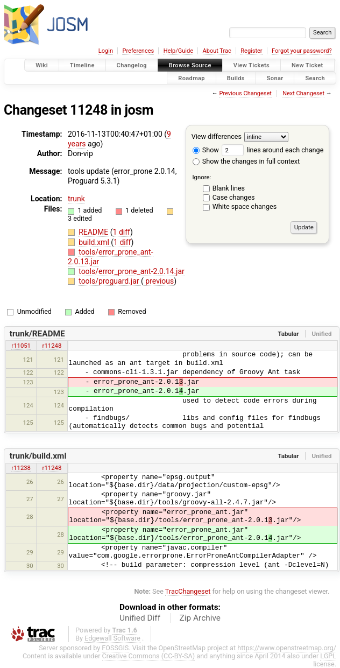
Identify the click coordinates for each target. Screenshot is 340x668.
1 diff (122, 232)
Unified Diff (139, 618)
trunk (76, 198)
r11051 (21, 345)
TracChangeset (188, 591)
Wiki (42, 65)
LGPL (328, 656)
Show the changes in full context (246, 161)
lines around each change (272, 150)
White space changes (244, 206)
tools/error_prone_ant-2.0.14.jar (132, 271)
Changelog (132, 65)
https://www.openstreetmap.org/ (286, 648)
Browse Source (190, 65)
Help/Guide (178, 50)
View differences (217, 136)
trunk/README (37, 334)
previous (159, 281)
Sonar (275, 77)
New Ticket (307, 65)
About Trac (217, 50)
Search (315, 77)
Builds (236, 77)
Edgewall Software (112, 638)
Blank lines (228, 188)
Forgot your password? (302, 50)
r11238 (21, 468)
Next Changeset (303, 93)
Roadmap (191, 77)
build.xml (95, 242)
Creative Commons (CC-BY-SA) (148, 656)
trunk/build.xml (38, 456)
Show (206, 150)
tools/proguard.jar (110, 281)
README (94, 232)
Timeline (82, 65)
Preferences (138, 50)
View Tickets (251, 65)
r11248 (52, 345)
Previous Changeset (245, 93)
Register (251, 50)
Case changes (233, 197)
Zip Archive (200, 618)
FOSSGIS (115, 648)
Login (105, 50)
